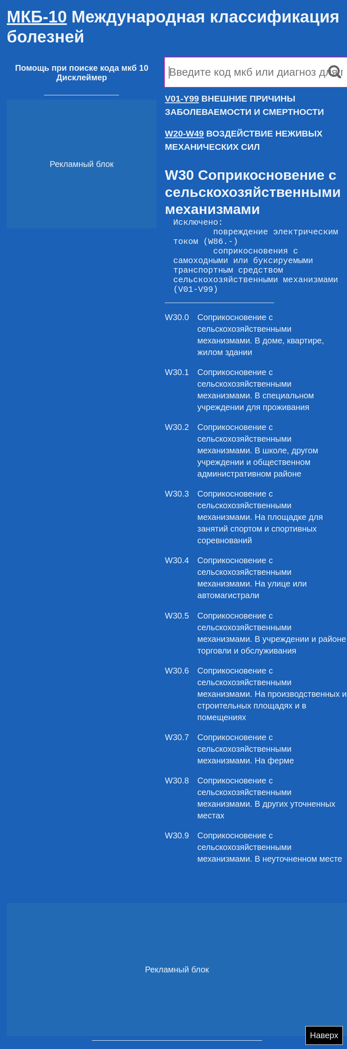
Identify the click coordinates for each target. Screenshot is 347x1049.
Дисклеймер (81, 77)
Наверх (324, 1035)
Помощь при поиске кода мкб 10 (81, 67)
